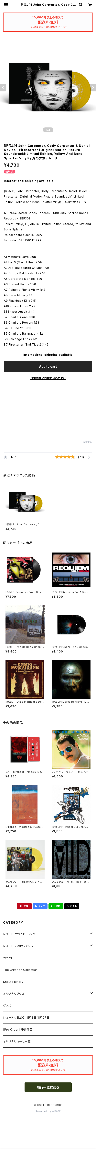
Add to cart (48, 366)
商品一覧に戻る (48, 1087)
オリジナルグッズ (13, 993)
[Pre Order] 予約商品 (18, 1029)
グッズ (7, 1005)
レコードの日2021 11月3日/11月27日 (26, 1017)
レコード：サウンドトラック (19, 934)
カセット (8, 957)
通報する (87, 442)
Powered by (48, 1111)
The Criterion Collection (20, 969)
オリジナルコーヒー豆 (17, 1041)
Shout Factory (13, 981)
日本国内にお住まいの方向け (48, 378)
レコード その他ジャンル (18, 946)
